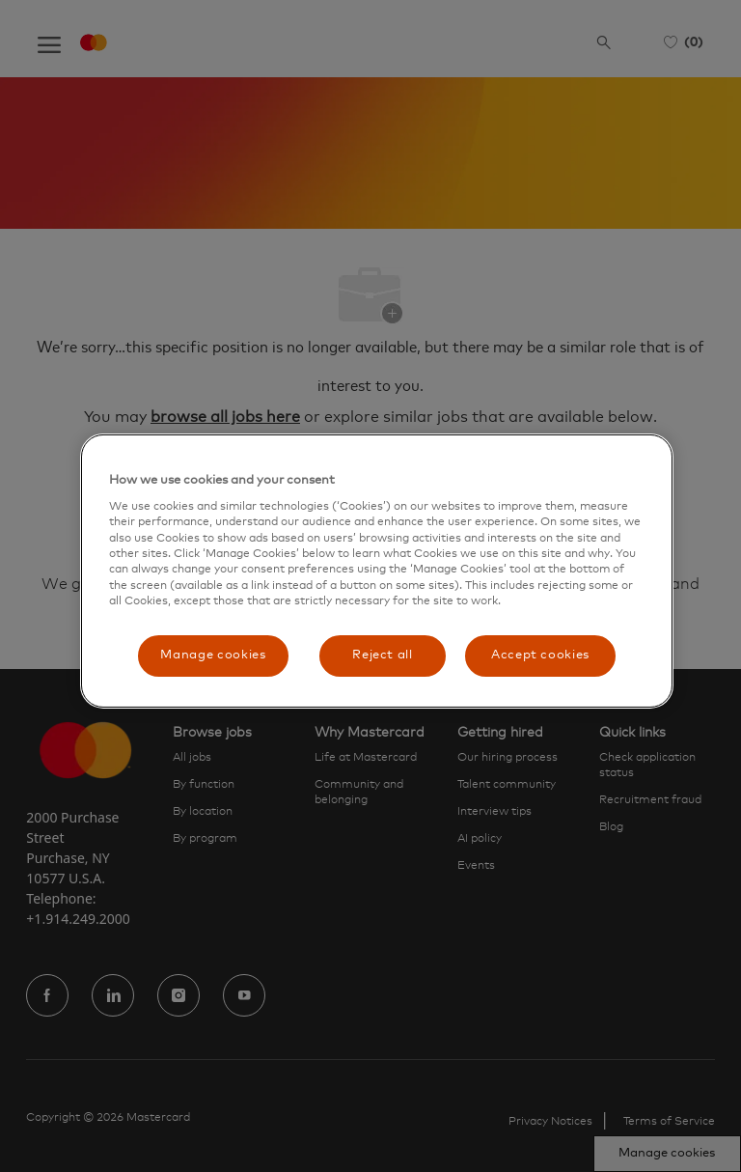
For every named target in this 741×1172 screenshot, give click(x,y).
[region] (376, 571)
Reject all (382, 655)
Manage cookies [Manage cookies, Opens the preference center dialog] (212, 655)
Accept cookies (540, 655)
